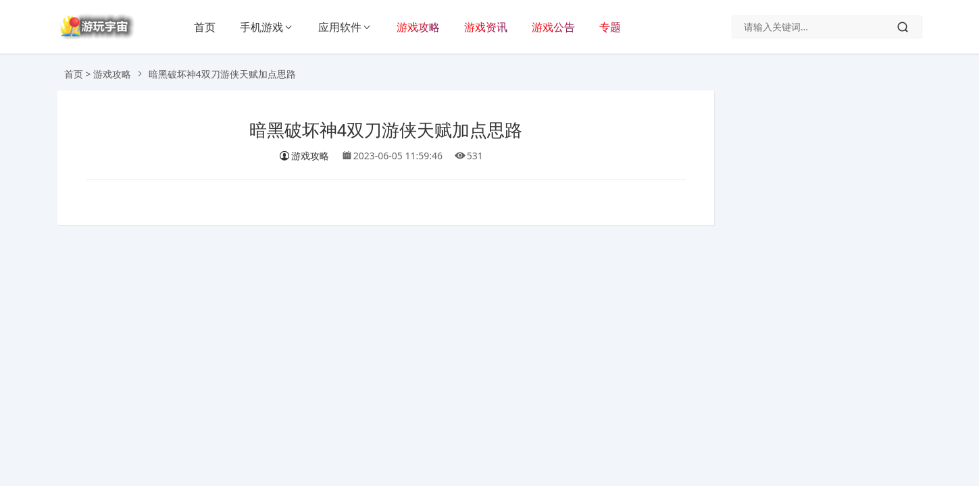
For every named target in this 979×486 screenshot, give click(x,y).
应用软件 (339, 27)
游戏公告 (553, 27)
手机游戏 (261, 27)
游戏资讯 (485, 27)
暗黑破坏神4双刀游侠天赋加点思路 (385, 130)
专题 (610, 27)
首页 (205, 27)
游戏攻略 (418, 27)
